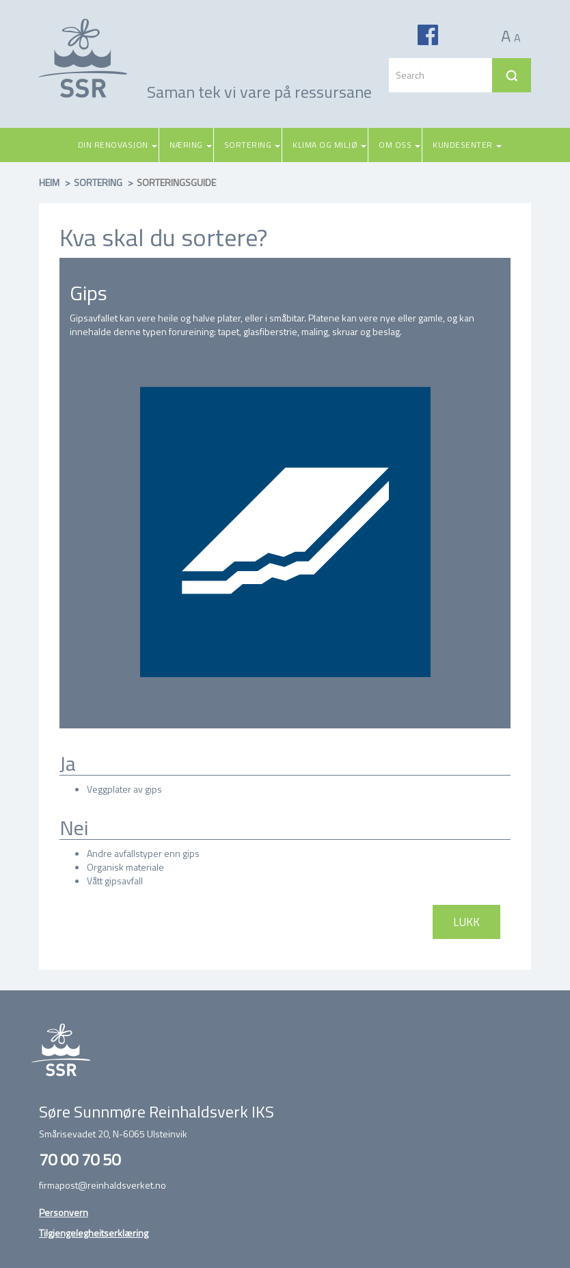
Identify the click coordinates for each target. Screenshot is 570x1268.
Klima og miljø (329, 144)
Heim (49, 182)
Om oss (399, 144)
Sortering (252, 144)
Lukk (466, 922)
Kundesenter (467, 144)
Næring (190, 144)
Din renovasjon (117, 144)
